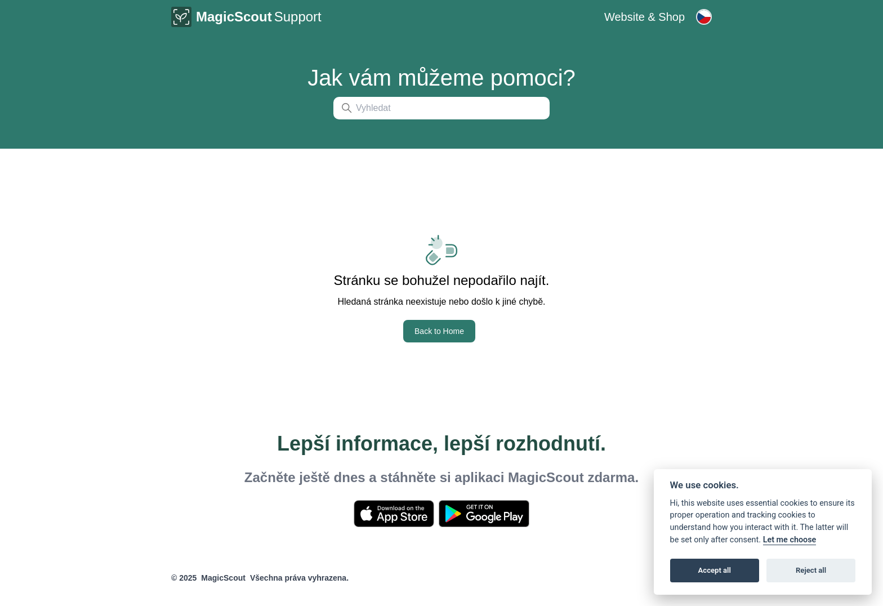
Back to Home (439, 331)
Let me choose (790, 540)
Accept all (714, 570)
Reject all (811, 570)
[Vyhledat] (441, 108)
